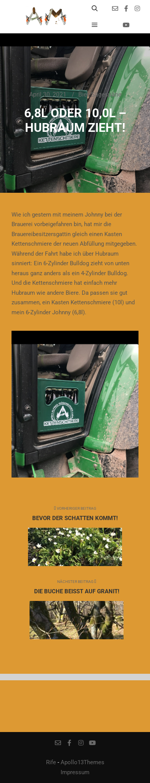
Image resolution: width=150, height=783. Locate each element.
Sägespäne (106, 94)
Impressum (75, 772)
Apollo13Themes (82, 762)
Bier (83, 94)
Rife (51, 762)
